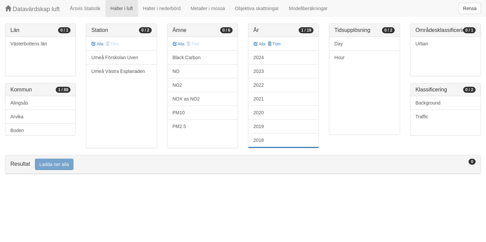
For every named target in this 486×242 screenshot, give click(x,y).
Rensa (470, 8)
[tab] (243, 164)
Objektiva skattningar (257, 8)
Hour (339, 57)
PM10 (179, 112)
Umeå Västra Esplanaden (118, 71)
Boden (17, 130)
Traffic (422, 116)
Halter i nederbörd (162, 8)
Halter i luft (121, 8)
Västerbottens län (28, 43)
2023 (258, 71)
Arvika (16, 116)
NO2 (177, 85)
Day (338, 43)
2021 (258, 99)
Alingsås (19, 103)
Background (428, 103)
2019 (258, 126)
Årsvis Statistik (85, 8)
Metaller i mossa (208, 8)
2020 (258, 112)
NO (176, 71)
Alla (97, 44)
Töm (274, 44)
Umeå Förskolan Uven (114, 57)
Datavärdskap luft (32, 8)
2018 (258, 140)
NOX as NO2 (186, 99)
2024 (258, 57)
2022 (258, 85)
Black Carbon (187, 57)
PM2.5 (179, 126)
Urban (422, 43)
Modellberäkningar (308, 8)
